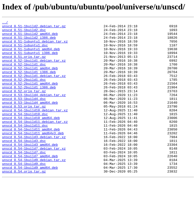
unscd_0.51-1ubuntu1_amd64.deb (31, 55)
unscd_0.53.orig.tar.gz (24, 124)
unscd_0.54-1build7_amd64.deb (30, 183)
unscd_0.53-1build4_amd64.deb (30, 119)
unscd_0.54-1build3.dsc (24, 165)
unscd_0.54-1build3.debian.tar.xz (34, 160)
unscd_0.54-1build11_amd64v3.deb (33, 156)
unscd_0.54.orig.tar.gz (24, 202)
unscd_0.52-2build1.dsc (24, 91)
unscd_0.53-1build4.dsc (24, 114)
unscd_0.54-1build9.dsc (24, 192)
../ (5, 23)
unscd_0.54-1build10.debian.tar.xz (35, 128)
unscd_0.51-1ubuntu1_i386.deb (30, 59)
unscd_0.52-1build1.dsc (24, 73)
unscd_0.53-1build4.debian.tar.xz (34, 110)
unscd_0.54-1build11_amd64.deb (31, 151)
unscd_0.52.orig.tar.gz (24, 105)
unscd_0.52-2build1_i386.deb (29, 101)
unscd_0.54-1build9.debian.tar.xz (34, 188)
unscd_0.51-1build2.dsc (24, 32)
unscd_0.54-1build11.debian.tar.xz (35, 142)
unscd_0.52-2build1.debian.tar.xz (34, 87)
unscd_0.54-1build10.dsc (25, 133)
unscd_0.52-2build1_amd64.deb (30, 96)
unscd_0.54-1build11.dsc (25, 147)
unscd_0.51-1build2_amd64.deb (30, 36)
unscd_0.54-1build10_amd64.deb (31, 137)
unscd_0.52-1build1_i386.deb (29, 82)
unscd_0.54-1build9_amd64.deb (30, 197)
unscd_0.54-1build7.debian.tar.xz (34, 174)
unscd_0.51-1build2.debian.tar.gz (34, 27)
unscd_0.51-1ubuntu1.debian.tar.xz (35, 46)
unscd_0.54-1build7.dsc (24, 179)
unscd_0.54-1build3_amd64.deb (30, 169)
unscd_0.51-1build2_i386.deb (29, 41)
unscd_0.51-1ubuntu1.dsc (25, 50)
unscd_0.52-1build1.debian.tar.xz (34, 69)
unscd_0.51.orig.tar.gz (24, 64)
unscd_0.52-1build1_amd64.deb (30, 78)
